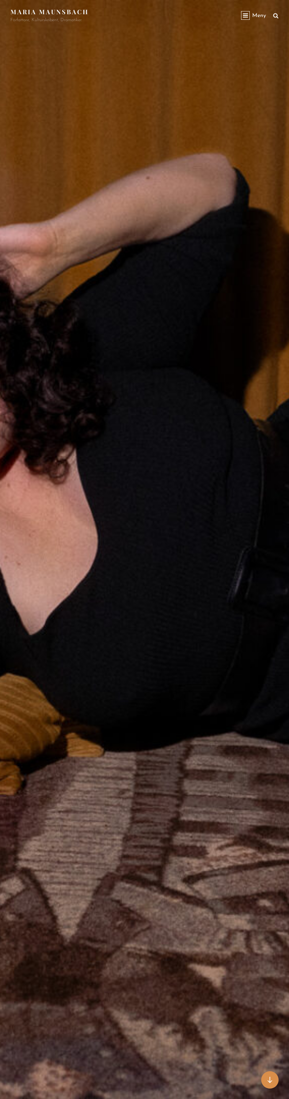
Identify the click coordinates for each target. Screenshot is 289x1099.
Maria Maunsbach (49, 12)
